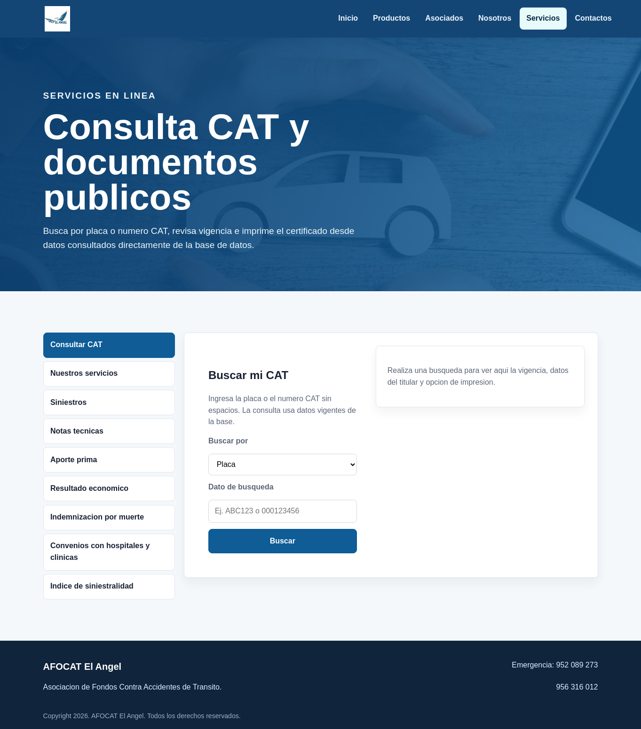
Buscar (282, 541)
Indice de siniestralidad (92, 586)
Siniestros (68, 402)
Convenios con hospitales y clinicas (100, 551)
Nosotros (494, 18)
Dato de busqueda (241, 487)
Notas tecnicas (76, 431)
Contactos (593, 18)
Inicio (348, 18)
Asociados (444, 18)
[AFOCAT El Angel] (57, 18)
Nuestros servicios (84, 373)
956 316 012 (577, 687)
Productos (391, 18)
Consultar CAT (76, 345)
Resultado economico (89, 488)
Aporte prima (73, 460)
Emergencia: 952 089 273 (555, 665)
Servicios (543, 18)
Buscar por (228, 441)
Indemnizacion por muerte (97, 517)
